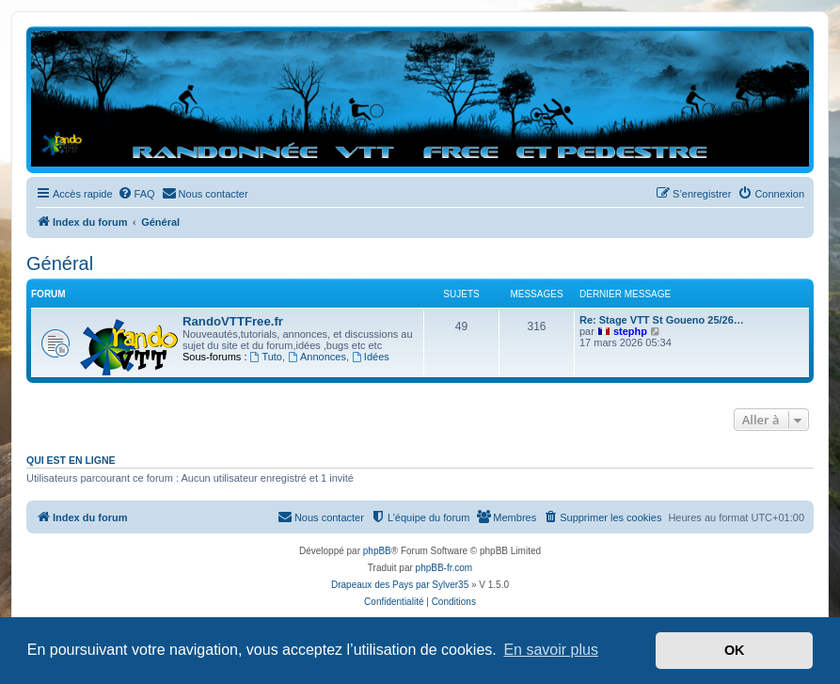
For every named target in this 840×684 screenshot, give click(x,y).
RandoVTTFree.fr (232, 321)
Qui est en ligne (71, 460)
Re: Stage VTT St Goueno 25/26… (661, 320)
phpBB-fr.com (444, 568)
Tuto (266, 356)
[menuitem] (136, 194)
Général (59, 263)
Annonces (317, 356)
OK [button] (734, 650)
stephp (630, 331)
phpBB (377, 551)
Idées (370, 356)
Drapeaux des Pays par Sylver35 (399, 585)
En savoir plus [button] (550, 650)
